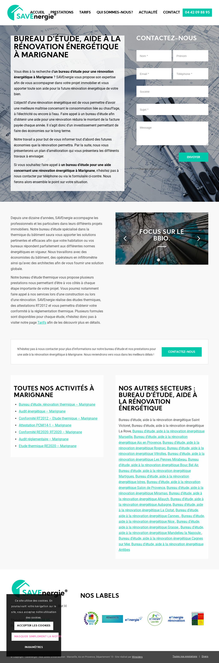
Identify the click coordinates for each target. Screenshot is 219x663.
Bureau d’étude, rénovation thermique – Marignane (57, 404)
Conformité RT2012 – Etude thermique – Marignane (58, 418)
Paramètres (34, 647)
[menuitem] (37, 12)
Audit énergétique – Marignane (42, 411)
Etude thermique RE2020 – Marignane (47, 446)
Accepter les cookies (33, 625)
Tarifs (41, 322)
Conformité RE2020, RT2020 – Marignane (50, 432)
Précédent (125, 238)
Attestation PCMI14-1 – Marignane (45, 425)
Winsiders (137, 657)
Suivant (198, 238)
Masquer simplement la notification (36, 636)
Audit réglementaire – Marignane (43, 439)
